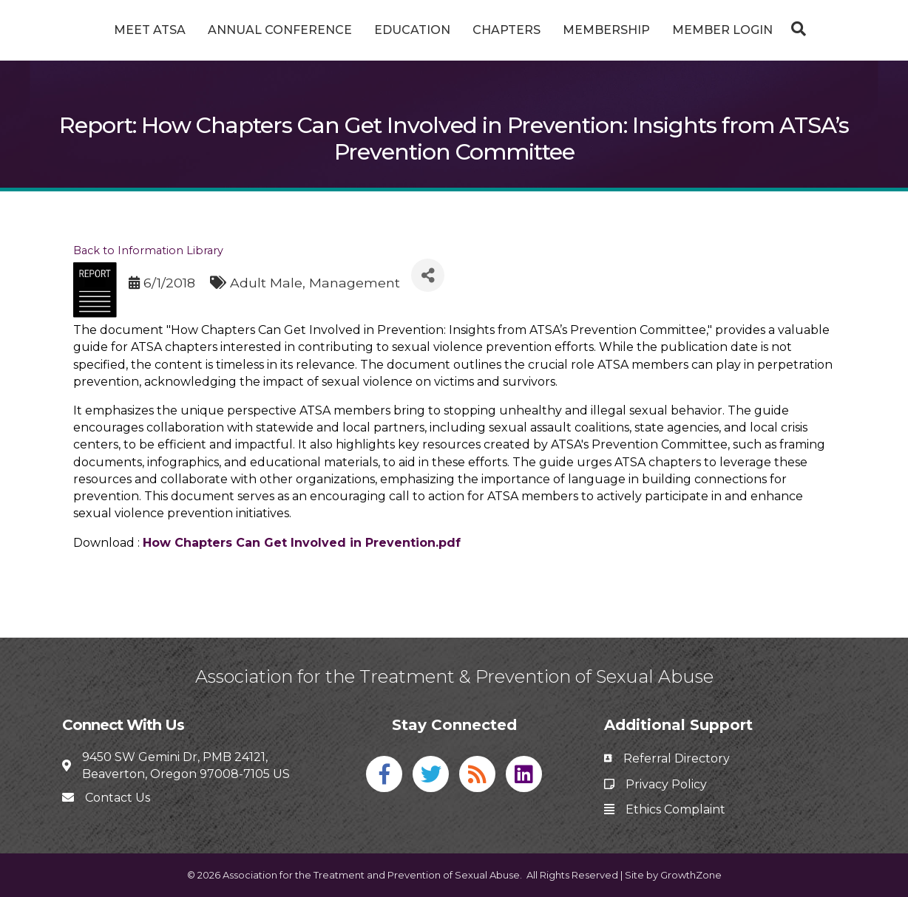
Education (357, 30)
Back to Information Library (148, 250)
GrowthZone (691, 875)
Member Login (778, 30)
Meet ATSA (94, 30)
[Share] (427, 275)
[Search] (850, 29)
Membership (661, 30)
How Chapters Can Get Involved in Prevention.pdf (302, 543)
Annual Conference (224, 30)
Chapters (562, 30)
